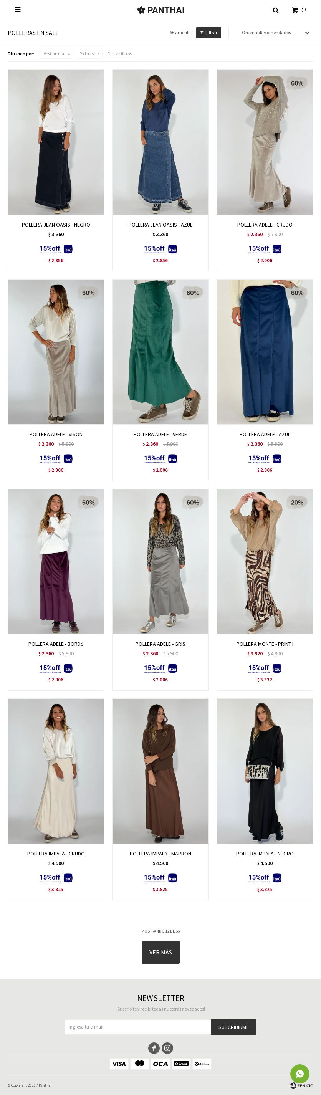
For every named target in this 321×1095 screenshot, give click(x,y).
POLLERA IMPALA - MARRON (160, 853)
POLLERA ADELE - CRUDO (265, 224)
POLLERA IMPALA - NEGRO (265, 853)
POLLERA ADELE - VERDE (160, 434)
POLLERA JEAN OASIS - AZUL (160, 224)
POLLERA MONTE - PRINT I (265, 643)
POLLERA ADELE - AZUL (265, 434)
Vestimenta (54, 53)
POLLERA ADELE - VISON (56, 434)
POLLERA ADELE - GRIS (160, 643)
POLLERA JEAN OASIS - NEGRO (56, 224)
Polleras (86, 53)
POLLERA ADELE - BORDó (56, 643)
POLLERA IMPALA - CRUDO (56, 853)
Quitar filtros (119, 53)
